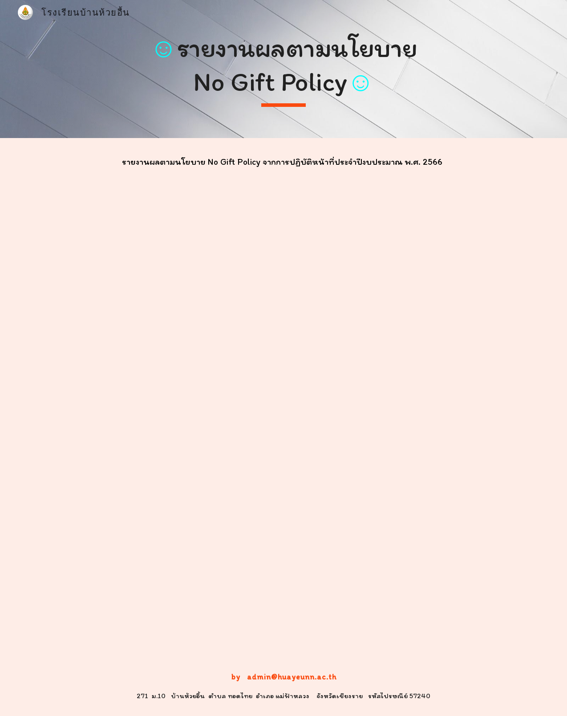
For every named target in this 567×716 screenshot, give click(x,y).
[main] (283, 69)
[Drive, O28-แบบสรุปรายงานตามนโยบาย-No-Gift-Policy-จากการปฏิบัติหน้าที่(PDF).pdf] (283, 410)
